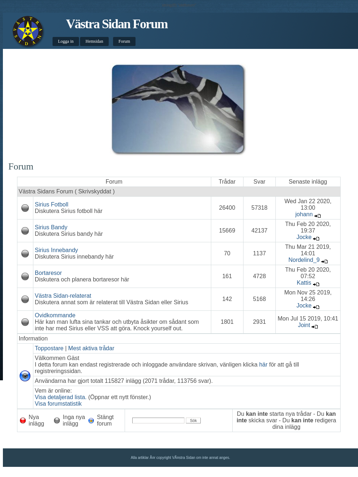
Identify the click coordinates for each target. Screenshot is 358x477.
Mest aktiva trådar (91, 348)
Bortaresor (48, 273)
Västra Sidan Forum (116, 24)
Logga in (66, 41)
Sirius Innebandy (56, 250)
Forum (124, 41)
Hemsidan (94, 41)
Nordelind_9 (304, 260)
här (263, 364)
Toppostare (49, 348)
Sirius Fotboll (51, 204)
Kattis (304, 283)
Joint (304, 325)
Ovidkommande (55, 315)
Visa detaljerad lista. (61, 397)
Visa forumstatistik (58, 404)
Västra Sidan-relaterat (63, 296)
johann (304, 214)
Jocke (304, 237)
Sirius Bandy (51, 227)
